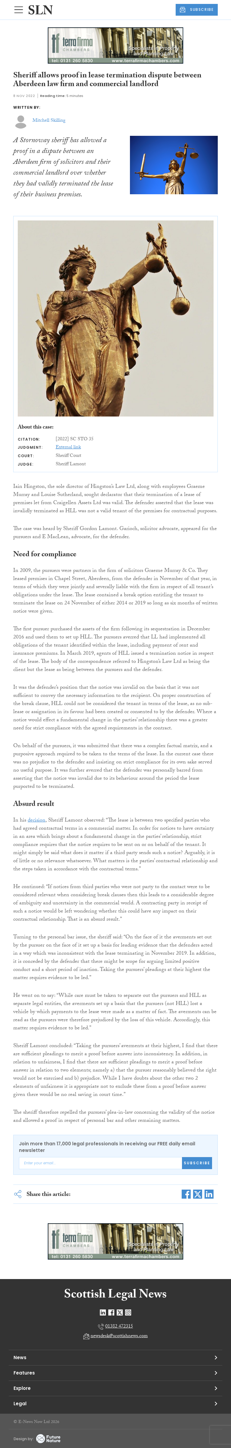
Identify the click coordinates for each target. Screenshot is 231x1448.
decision (36, 820)
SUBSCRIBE (197, 9)
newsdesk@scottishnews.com (119, 1336)
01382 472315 (119, 1327)
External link (68, 448)
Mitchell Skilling (49, 121)
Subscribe (197, 1163)
